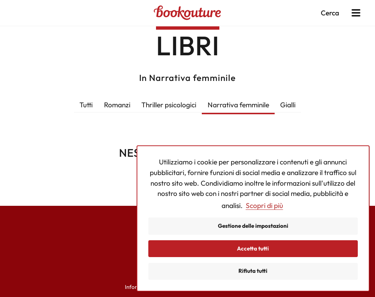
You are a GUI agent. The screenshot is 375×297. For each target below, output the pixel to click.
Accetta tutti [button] (253, 248)
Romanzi (117, 104)
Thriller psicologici (168, 104)
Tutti (86, 104)
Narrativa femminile (238, 104)
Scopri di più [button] (264, 205)
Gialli (288, 104)
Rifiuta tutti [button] (252, 270)
